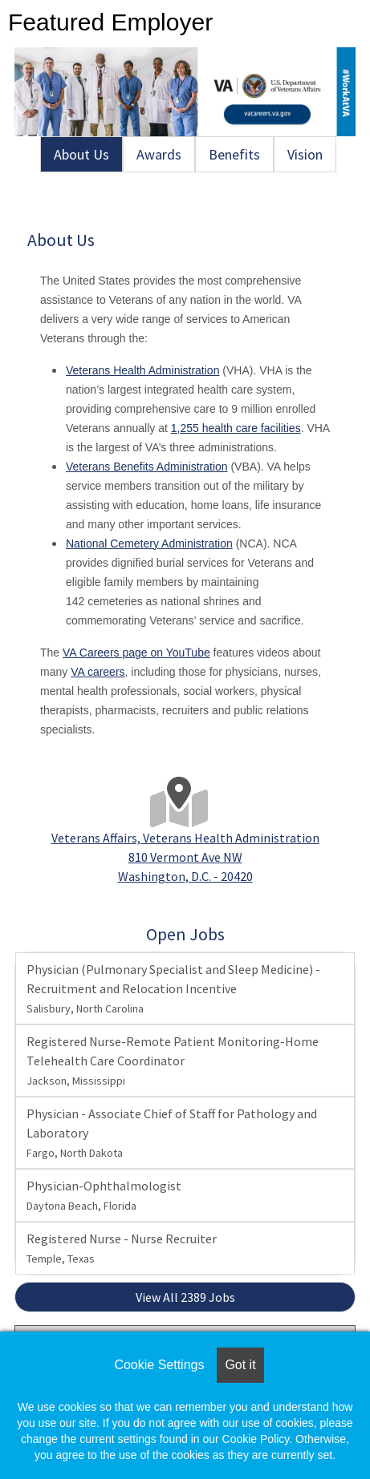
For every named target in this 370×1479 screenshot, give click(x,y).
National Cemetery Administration (149, 543)
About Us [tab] (81, 154)
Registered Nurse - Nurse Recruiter (121, 1248)
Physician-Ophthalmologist (103, 1195)
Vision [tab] (305, 154)
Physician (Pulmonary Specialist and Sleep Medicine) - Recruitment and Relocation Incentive (173, 988)
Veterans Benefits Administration (147, 466)
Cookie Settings (159, 1365)
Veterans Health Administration (142, 370)
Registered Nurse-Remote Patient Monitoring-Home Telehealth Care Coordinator (172, 1060)
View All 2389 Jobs (185, 1297)
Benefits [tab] (234, 154)
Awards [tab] (158, 154)
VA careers (97, 671)
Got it (240, 1365)
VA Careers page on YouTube (136, 652)
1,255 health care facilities (236, 428)
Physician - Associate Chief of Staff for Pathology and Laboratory (171, 1132)
